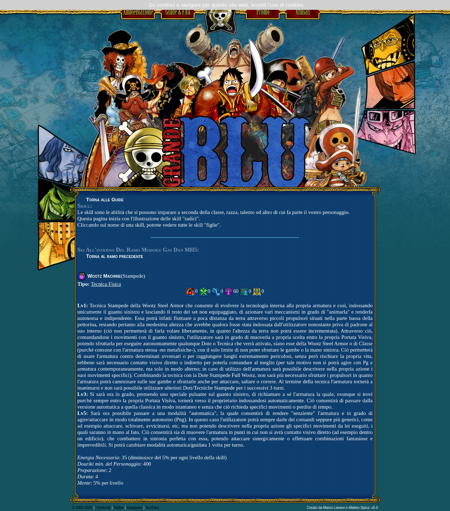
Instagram (134, 508)
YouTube (152, 508)
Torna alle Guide (105, 199)
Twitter (119, 508)
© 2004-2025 (82, 508)
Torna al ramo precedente (114, 256)
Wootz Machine (104, 276)
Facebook (103, 508)
